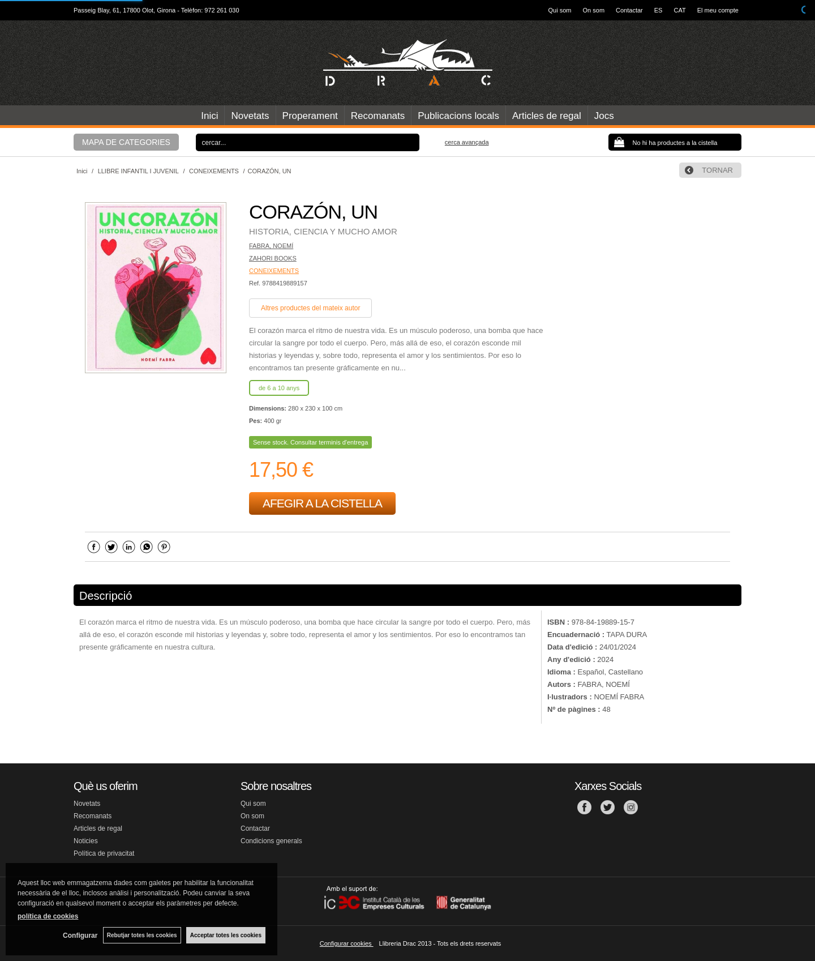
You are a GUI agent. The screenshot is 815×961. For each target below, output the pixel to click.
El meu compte (718, 10)
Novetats (250, 115)
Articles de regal (546, 115)
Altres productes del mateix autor (310, 308)
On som (594, 10)
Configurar (79, 935)
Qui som (560, 10)
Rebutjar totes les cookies (141, 935)
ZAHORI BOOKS (273, 258)
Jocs (604, 115)
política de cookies (48, 916)
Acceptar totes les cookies (225, 935)
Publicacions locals (458, 115)
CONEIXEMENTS (274, 270)
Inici (209, 115)
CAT (679, 10)
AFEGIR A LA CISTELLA (322, 503)
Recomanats (378, 115)
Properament (310, 115)
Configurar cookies (347, 943)
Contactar (629, 10)
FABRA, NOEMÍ (271, 245)
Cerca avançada (467, 142)
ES (658, 10)
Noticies (86, 841)
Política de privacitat (104, 853)
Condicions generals (271, 841)
